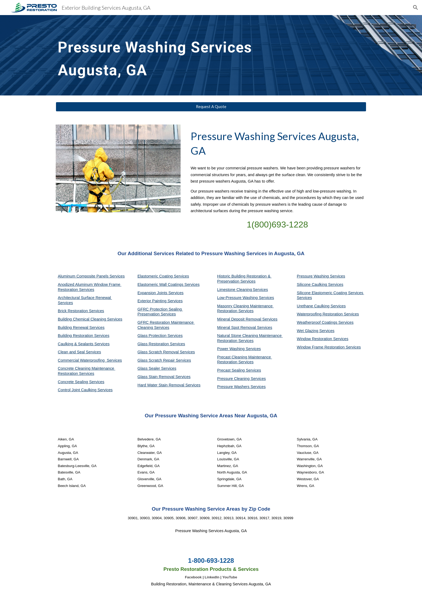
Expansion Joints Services (161, 293)
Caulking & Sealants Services (84, 344)
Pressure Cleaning (234, 378)
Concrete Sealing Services (81, 382)
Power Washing (231, 349)
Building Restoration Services (83, 335)
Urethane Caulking (313, 306)
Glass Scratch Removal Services (166, 352)
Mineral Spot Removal (237, 327)
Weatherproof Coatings (318, 322)
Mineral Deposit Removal (239, 319)
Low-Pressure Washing (238, 298)
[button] (415, 7)
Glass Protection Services (160, 335)
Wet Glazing (308, 331)
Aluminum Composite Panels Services (91, 276)
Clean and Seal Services (79, 352)
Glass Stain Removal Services (164, 377)
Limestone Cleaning (234, 289)
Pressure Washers (234, 387)
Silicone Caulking (312, 284)
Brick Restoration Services (81, 311)
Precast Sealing (231, 370)
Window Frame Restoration (321, 347)
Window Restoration (315, 339)
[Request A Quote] (211, 107)
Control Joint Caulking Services (85, 390)
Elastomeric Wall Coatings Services (169, 284)
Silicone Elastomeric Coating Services (330, 293)
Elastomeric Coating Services (163, 276)
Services (260, 289)
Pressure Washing (313, 276)
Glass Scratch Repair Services (164, 360)
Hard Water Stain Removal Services (169, 385)
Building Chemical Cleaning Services (90, 319)
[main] (171, 55)
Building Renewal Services (81, 327)
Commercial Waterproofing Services (90, 360)
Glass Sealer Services (157, 368)
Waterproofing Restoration (320, 314)
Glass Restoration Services (161, 344)
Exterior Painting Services (160, 301)
